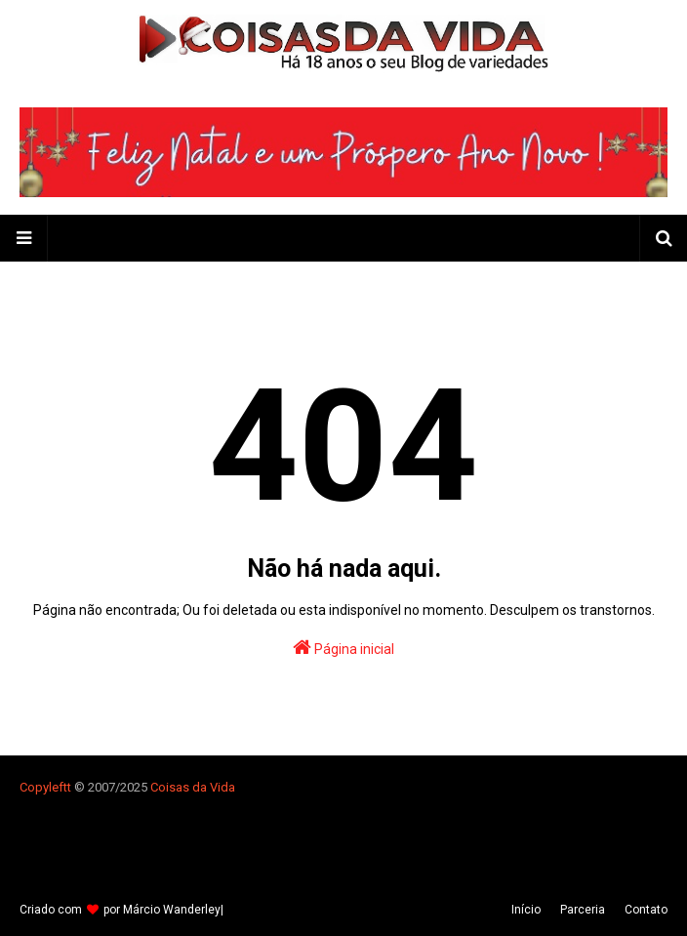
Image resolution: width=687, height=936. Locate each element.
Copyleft (43, 787)
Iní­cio (526, 909)
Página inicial (343, 647)
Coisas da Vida (192, 787)
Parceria (582, 909)
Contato (646, 909)
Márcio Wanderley (172, 909)
